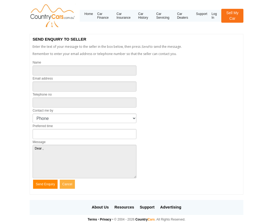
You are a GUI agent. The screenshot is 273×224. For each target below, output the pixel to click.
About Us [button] (100, 207)
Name (37, 62)
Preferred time (43, 126)
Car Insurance (124, 15)
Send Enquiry (45, 184)
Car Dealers (182, 15)
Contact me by (43, 110)
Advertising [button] (170, 207)
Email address (43, 78)
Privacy (105, 219)
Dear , (84, 161)
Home (89, 14)
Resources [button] (124, 207)
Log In (214, 15)
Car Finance (103, 15)
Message (39, 142)
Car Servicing (162, 15)
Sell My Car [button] (232, 16)
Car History (143, 15)
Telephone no (42, 94)
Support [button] (147, 207)
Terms (92, 219)
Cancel (67, 184)
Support (201, 14)
